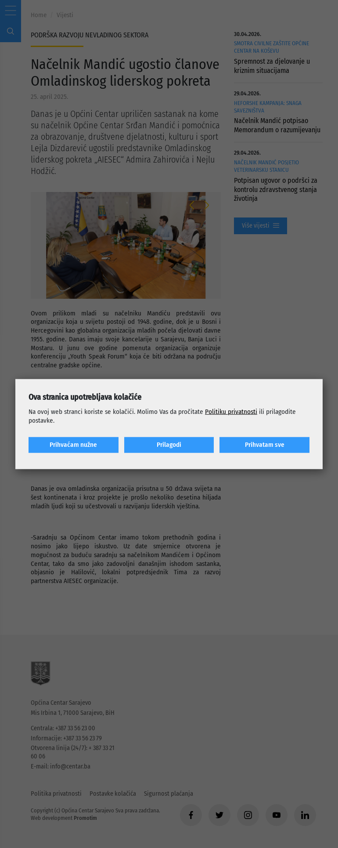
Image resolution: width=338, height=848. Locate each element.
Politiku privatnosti (231, 412)
